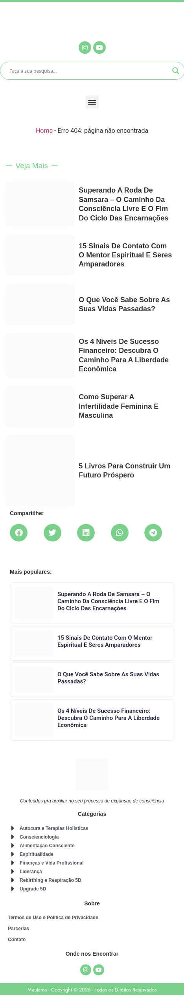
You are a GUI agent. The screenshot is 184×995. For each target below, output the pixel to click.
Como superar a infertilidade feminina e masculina (118, 406)
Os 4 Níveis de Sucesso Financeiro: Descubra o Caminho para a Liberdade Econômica (108, 718)
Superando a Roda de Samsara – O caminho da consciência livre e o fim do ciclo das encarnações (108, 601)
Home (44, 130)
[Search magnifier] (175, 70)
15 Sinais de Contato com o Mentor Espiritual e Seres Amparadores (125, 255)
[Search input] (88, 70)
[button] (92, 101)
